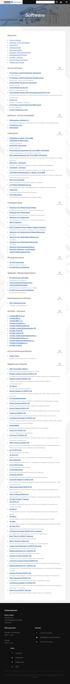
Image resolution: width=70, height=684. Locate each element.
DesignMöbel (14, 425)
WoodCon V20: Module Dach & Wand (22, 208)
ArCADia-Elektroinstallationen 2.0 (21, 341)
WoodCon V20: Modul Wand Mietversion (24, 237)
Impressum (17, 658)
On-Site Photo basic (16, 262)
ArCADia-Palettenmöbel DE (19, 326)
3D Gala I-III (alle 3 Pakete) (18, 499)
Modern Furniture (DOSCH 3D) (20, 379)
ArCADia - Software (16, 57)
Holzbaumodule (15, 48)
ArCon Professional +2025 (18, 110)
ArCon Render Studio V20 (18, 88)
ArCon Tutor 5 (14, 356)
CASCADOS (13, 45)
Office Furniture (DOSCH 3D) (19, 443)
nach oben (60, 69)
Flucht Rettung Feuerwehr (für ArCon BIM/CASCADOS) (29, 150)
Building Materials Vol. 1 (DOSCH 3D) (22, 566)
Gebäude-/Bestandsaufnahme (20, 53)
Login (57, 2)
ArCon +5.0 (13, 100)
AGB (15, 667)
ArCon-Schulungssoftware (18, 60)
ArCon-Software (15, 40)
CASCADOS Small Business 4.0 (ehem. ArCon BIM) (27, 172)
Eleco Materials (15, 460)
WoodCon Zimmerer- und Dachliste (22, 249)
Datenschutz (17, 662)
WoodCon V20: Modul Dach (19, 217)
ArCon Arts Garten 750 (17, 430)
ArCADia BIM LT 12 (15, 321)
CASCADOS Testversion (17, 145)
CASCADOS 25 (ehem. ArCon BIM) (21, 138)
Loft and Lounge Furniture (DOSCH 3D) (23, 561)
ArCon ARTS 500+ (15, 450)
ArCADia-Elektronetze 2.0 (18, 338)
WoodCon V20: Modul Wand (19, 212)
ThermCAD (13, 190)
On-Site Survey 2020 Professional (21, 290)
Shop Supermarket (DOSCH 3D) (20, 487)
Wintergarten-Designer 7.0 (19, 120)
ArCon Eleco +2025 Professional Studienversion (26, 78)
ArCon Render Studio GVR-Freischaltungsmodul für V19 (29, 92)
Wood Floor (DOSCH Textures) (20, 590)
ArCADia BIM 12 (14, 318)
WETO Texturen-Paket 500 (19, 541)
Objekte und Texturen (16, 62)
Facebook (16, 653)
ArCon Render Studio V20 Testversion (23, 83)
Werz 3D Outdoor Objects (18, 369)
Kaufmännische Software (18, 55)
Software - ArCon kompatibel (19, 43)
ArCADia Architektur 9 (17, 323)
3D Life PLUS (14, 502)
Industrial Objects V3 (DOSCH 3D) (21, 480)
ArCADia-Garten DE (16, 333)
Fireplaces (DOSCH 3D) (17, 413)
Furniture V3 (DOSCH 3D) (18, 435)
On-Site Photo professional (19, 267)
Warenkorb (61, 2)
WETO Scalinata (15, 222)
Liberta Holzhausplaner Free (19, 252)
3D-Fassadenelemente (17, 398)
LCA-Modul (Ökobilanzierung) (20, 185)
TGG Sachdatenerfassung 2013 (20, 283)
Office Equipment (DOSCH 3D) (19, 578)
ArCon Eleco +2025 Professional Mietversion (25, 105)
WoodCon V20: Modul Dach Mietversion (23, 242)
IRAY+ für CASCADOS (16, 180)
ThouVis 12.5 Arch (15, 125)
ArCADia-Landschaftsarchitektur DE (22, 328)
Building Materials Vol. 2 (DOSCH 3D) (22, 551)
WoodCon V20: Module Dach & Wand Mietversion (27, 232)
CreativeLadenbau (16, 475)
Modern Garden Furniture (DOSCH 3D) (23, 374)
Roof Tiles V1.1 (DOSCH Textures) (21, 536)
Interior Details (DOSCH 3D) (19, 408)
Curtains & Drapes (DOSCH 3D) (20, 573)
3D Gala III (13, 509)
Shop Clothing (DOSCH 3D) (18, 494)
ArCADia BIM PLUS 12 (17, 316)
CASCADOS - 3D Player (17, 168)
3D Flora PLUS (14, 526)
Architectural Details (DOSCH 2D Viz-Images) (25, 531)
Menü (67, 2)
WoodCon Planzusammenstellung (21, 247)
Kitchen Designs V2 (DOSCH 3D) (20, 391)
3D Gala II (12, 516)
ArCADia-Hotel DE (15, 331)
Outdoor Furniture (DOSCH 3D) (20, 556)
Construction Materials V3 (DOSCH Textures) (25, 546)
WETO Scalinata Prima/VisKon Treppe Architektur (27, 227)
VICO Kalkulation (15, 195)
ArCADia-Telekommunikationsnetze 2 (23, 336)
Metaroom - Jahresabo (17, 163)
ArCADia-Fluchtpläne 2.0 (18, 343)
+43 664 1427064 (44, 633)
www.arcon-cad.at (44, 642)
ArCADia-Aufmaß (15, 345)
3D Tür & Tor (13, 455)
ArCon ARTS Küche (16, 465)
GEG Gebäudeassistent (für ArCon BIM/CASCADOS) (28, 155)
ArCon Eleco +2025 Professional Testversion (25, 73)
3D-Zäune (13, 386)
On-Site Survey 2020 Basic (19, 278)
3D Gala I (12, 521)
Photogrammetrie (15, 50)
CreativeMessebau (16, 470)
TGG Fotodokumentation (18, 285)
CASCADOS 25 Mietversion (18, 140)
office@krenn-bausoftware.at (48, 637)
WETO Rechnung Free (17, 303)
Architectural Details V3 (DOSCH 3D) (22, 418)
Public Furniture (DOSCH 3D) (19, 403)
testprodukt (13, 128)
